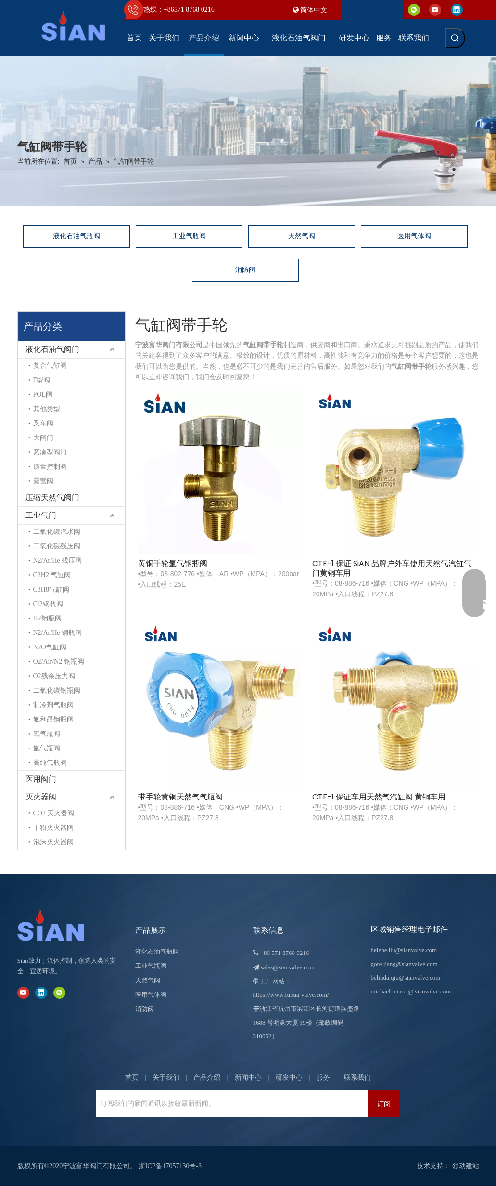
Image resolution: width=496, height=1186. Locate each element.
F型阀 (29, 380)
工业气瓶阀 (189, 236)
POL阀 (30, 394)
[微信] (414, 9)
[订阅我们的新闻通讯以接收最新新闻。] (136, 1103)
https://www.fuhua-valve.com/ (291, 994)
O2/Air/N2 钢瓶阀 (46, 661)
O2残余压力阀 (42, 676)
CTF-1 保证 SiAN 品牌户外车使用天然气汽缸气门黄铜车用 (262, 485)
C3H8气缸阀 (39, 589)
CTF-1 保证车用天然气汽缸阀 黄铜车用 (445, 485)
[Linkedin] (457, 9)
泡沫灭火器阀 (41, 842)
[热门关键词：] (455, 38)
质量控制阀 (37, 466)
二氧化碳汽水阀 (44, 531)
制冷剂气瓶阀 (41, 705)
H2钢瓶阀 (35, 618)
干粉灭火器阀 (41, 827)
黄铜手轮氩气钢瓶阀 (166, 481)
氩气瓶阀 (34, 748)
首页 (132, 1077)
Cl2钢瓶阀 (36, 603)
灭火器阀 (28, 797)
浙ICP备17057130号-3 (170, 1166)
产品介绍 (206, 1077)
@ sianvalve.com (429, 991)
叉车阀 (31, 423)
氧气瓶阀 (34, 733)
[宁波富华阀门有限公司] (60, 925)
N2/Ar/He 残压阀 (45, 560)
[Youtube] (435, 9)
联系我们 (357, 1077)
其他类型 (34, 409)
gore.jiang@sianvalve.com (404, 963)
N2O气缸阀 (37, 647)
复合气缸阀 (37, 365)
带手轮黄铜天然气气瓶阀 (353, 485)
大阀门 (31, 437)
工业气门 (28, 515)
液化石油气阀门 (40, 349)
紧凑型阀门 (37, 452)
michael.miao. (389, 991)
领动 (459, 1166)
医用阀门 (28, 779)
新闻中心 (248, 1077)
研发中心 (289, 1077)
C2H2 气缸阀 (40, 575)
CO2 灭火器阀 (41, 813)
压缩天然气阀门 (40, 497)
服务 (323, 1077)
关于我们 (166, 1077)
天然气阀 (301, 236)
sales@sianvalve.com (288, 967)
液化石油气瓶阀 (76, 236)
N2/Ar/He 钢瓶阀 (45, 632)
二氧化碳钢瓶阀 (44, 690)
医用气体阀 (414, 236)
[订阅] (384, 1103)
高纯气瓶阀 (37, 762)
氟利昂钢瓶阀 (41, 719)
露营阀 (31, 481)
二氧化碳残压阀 (44, 546)
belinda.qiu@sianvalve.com (406, 977)
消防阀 (245, 269)
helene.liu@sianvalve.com (404, 950)
